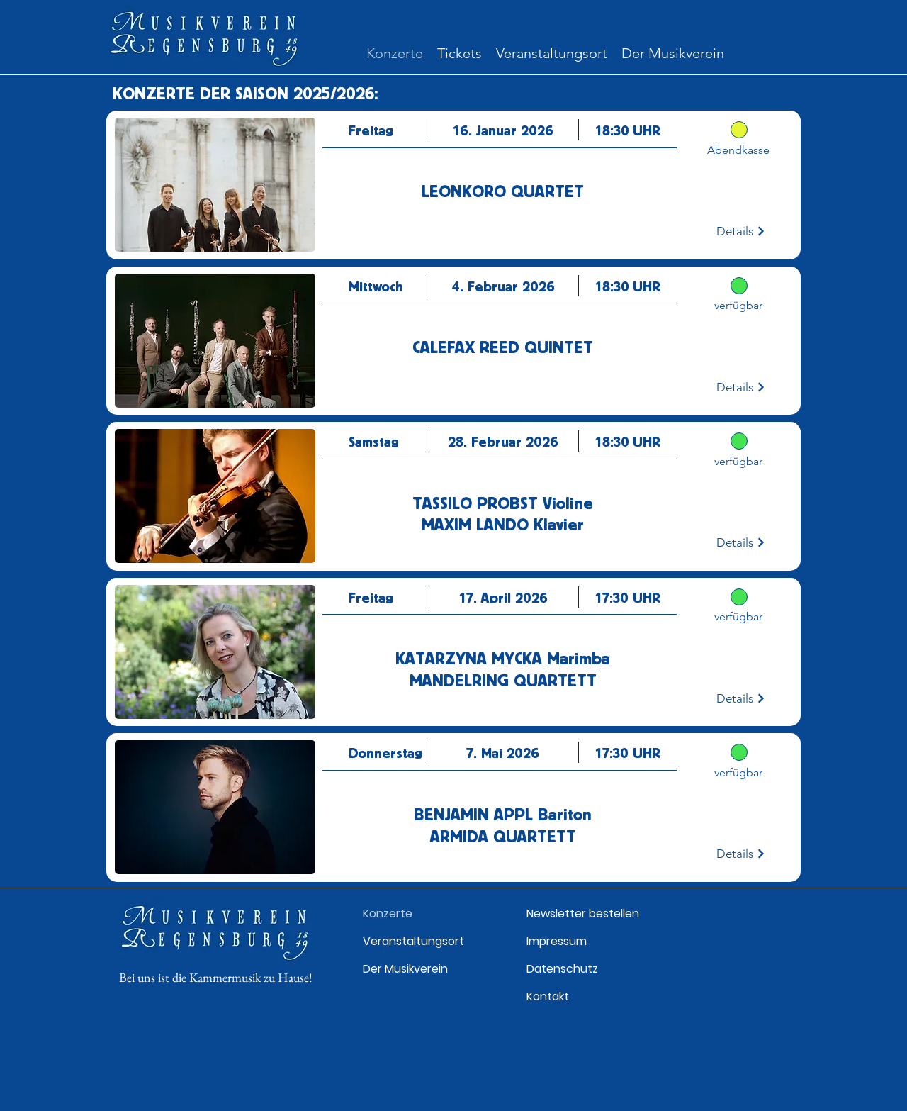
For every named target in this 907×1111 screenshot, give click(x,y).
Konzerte (387, 913)
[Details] (741, 231)
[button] (459, 53)
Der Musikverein (405, 969)
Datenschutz (562, 969)
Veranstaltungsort (413, 941)
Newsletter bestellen (582, 913)
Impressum (556, 941)
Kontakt (547, 996)
